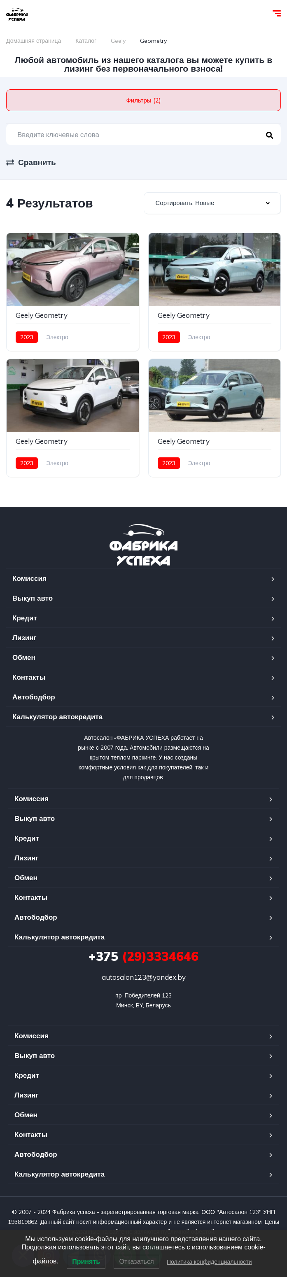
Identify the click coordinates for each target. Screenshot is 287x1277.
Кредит (24, 617)
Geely (118, 40)
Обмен (23, 657)
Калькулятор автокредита (57, 716)
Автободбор (33, 696)
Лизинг (24, 637)
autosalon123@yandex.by (144, 977)
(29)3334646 (143, 956)
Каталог (85, 40)
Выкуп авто (32, 598)
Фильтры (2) (143, 100)
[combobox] (212, 203)
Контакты (28, 677)
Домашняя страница (33, 40)
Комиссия (29, 578)
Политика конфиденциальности (209, 1261)
